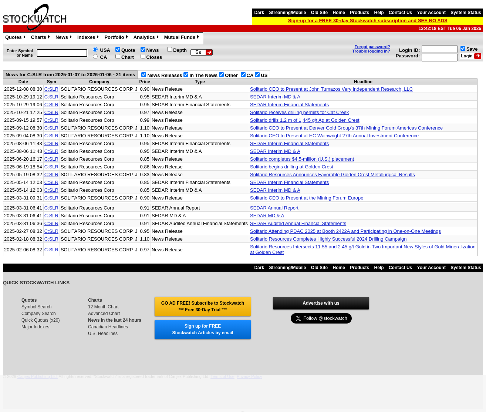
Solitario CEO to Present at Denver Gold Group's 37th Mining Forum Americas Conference (346, 128)
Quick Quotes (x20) (40, 320)
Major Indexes (35, 326)
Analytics (147, 38)
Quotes (16, 38)
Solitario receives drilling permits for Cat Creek (299, 112)
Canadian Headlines (108, 326)
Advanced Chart (104, 313)
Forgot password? (372, 46)
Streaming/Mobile (287, 12)
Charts (41, 38)
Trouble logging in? (371, 51)
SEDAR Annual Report (274, 208)
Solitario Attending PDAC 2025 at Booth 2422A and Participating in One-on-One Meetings (345, 231)
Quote (128, 50)
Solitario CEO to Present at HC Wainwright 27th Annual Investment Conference (334, 135)
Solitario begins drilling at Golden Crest (291, 167)
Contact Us (400, 12)
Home (339, 12)
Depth (180, 50)
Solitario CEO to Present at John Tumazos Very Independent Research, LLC (331, 89)
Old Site (319, 12)
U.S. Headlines (103, 333)
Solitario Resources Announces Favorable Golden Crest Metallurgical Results (332, 174)
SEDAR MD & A (267, 215)
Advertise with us (321, 303)
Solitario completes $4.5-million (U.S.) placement (302, 159)
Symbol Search (36, 306)
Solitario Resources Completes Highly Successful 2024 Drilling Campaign (328, 239)
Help (379, 12)
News (64, 38)
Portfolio (116, 38)
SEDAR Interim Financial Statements (289, 104)
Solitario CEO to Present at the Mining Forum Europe (306, 198)
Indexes (89, 38)
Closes (154, 57)
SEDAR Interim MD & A (275, 97)
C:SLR (51, 89)
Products (359, 12)
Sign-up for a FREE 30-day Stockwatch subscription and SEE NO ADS (368, 20)
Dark (259, 12)
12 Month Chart (103, 306)
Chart (127, 57)
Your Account (431, 12)
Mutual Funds (182, 38)
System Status (465, 12)
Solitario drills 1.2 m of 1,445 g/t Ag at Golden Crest (305, 120)
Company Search (38, 313)
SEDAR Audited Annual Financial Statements (298, 223)
